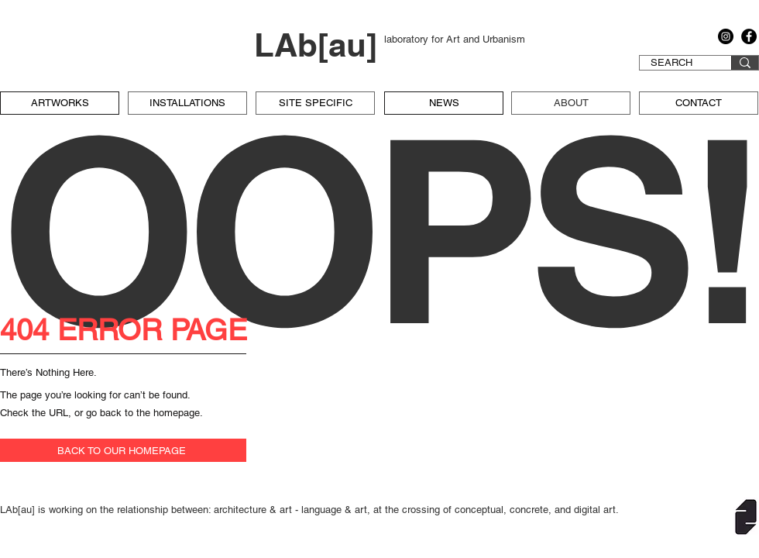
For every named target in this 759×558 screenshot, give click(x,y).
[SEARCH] (671, 63)
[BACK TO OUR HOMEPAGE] (123, 450)
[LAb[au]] (319, 45)
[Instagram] (725, 36)
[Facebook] (749, 36)
